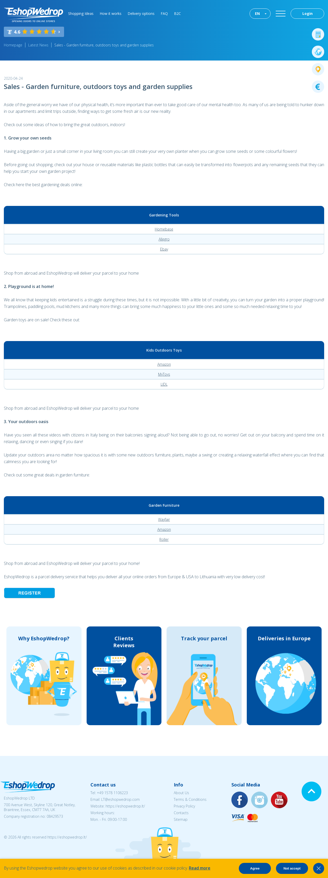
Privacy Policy (184, 806)
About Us (181, 792)
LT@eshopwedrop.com (120, 799)
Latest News (38, 45)
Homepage (13, 45)
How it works (110, 13)
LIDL (164, 384)
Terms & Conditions (190, 799)
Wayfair (164, 519)
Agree (255, 868)
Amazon (164, 364)
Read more (199, 868)
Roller (164, 539)
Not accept (291, 868)
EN (257, 13)
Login (307, 13)
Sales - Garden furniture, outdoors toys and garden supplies (104, 45)
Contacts (181, 812)
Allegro (164, 239)
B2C (177, 13)
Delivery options (141, 13)
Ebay (164, 249)
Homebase (164, 229)
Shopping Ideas (81, 13)
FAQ (164, 13)
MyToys (164, 374)
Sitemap (181, 819)
